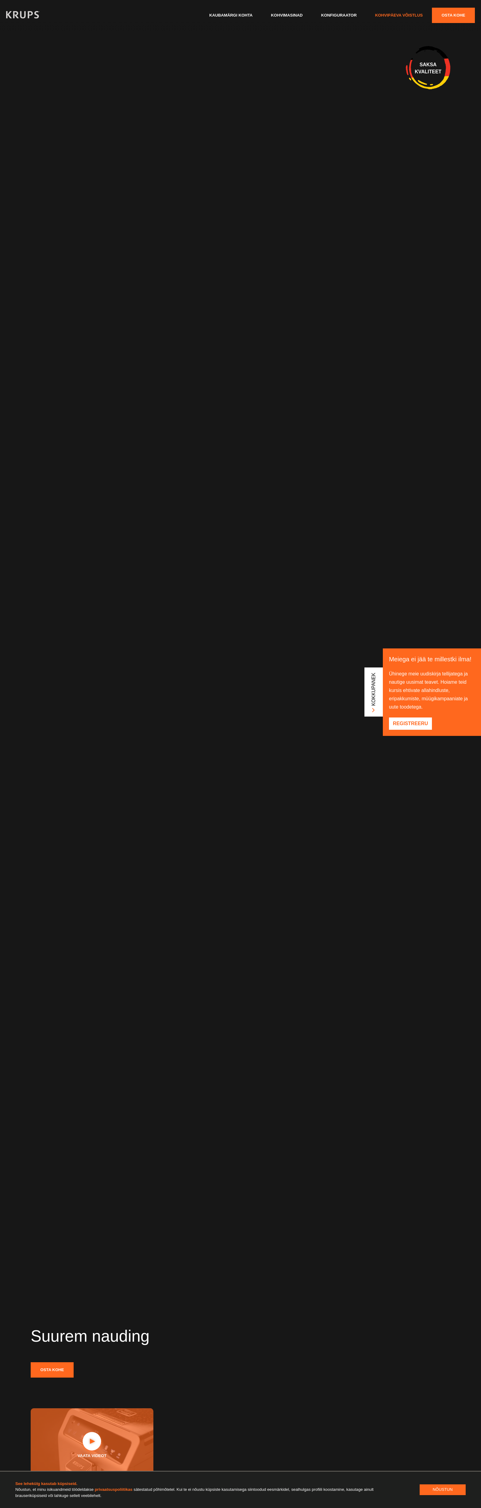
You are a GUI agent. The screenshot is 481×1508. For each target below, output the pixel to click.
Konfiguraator (339, 15)
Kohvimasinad (286, 15)
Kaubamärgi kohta (230, 15)
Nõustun (442, 1489)
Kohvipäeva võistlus (399, 15)
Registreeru (410, 723)
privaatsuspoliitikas (114, 1489)
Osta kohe (453, 15)
